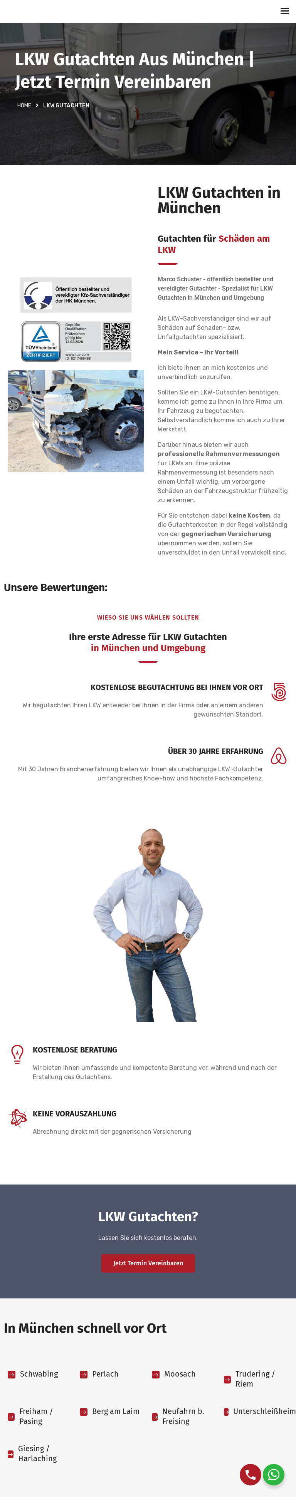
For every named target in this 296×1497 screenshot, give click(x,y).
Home (24, 105)
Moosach (180, 1373)
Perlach (105, 1373)
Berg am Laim (116, 1411)
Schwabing (39, 1373)
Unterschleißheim (264, 1411)
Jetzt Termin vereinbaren (148, 1263)
